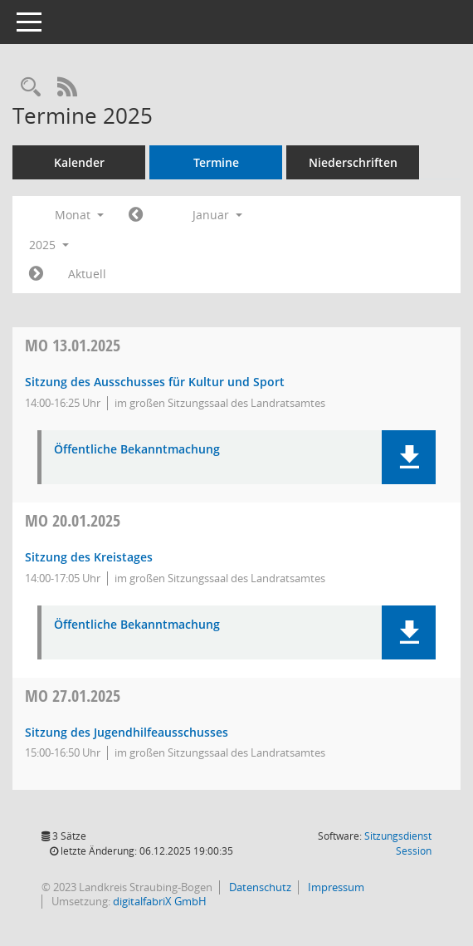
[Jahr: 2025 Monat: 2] (36, 274)
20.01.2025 (72, 520)
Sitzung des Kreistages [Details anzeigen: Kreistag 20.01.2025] (89, 557)
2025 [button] (49, 244)
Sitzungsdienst (398, 843)
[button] (409, 457)
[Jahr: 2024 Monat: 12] (135, 215)
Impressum (334, 887)
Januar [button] (217, 215)
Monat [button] (79, 215)
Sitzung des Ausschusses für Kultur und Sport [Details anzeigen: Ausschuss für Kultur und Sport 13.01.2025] (155, 382)
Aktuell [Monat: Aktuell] (87, 274)
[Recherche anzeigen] (30, 87)
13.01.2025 (72, 345)
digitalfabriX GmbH (160, 901)
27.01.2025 (72, 695)
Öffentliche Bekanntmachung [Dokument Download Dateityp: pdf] (137, 450)
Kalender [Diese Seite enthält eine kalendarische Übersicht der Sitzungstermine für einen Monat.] (79, 162)
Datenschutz (259, 887)
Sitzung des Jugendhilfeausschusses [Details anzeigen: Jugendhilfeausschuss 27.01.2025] (126, 732)
